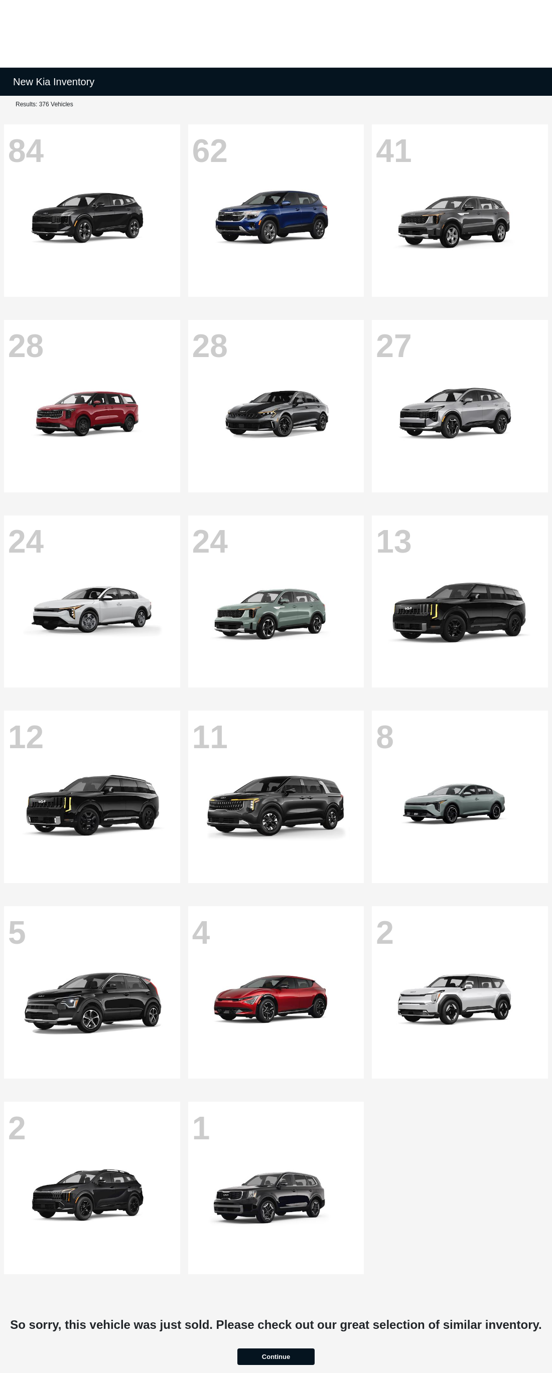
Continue (276, 1356)
